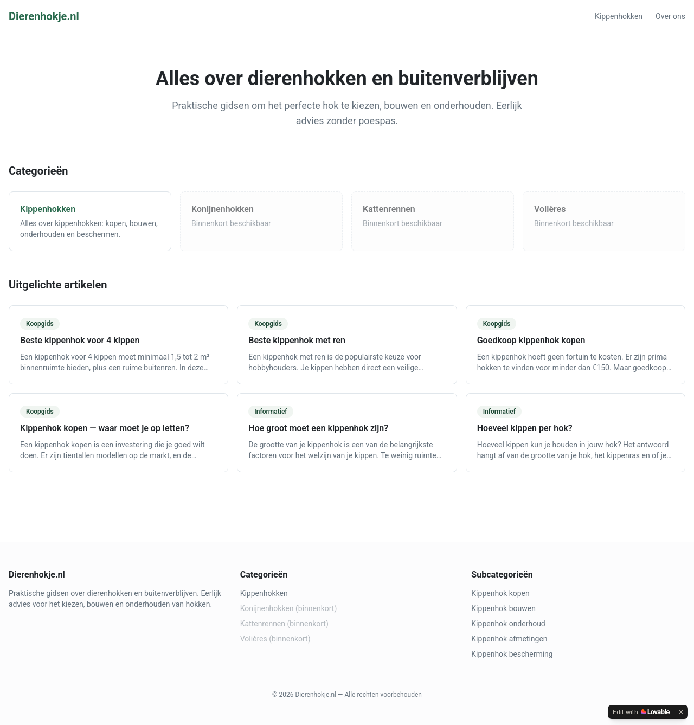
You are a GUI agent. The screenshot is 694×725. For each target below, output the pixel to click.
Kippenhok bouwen (503, 608)
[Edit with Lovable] (641, 711)
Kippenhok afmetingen (509, 638)
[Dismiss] (680, 711)
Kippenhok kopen (500, 593)
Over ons (670, 16)
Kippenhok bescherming (511, 654)
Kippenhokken (618, 16)
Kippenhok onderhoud (508, 623)
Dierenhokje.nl (44, 16)
